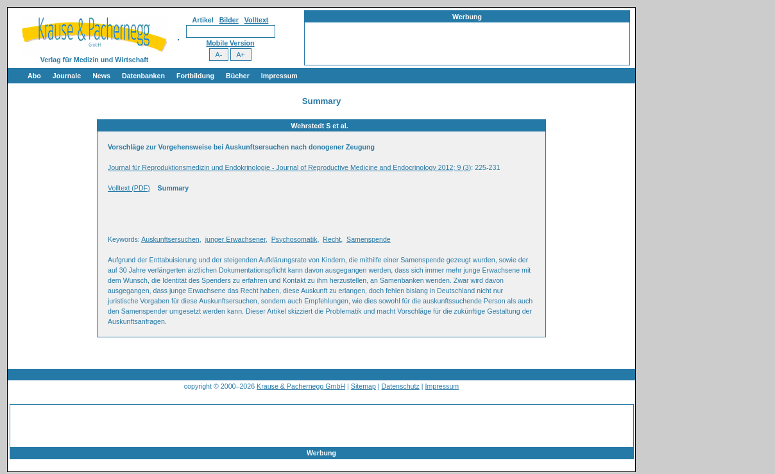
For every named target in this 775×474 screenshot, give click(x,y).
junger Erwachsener (235, 239)
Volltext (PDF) (129, 188)
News (101, 76)
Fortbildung (195, 76)
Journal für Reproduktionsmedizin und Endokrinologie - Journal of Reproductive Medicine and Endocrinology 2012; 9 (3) (289, 167)
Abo (34, 76)
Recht (332, 239)
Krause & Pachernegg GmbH (301, 386)
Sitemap (363, 386)
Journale (67, 76)
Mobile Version (230, 43)
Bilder (229, 20)
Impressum (279, 76)
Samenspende (368, 239)
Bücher (238, 76)
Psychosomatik (294, 239)
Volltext (256, 20)
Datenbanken (143, 76)
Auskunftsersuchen (170, 239)
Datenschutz (401, 386)
